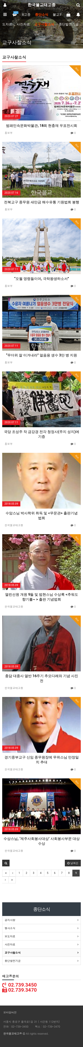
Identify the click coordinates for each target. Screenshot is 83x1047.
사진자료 (23, 24)
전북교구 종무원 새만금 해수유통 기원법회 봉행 (41, 202)
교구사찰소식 (44, 24)
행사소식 (10, 928)
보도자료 (10, 936)
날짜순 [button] (72, 863)
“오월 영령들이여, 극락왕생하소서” (41, 279)
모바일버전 (10, 1012)
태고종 (26, 15)
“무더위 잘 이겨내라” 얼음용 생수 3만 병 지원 (41, 355)
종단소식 (41, 15)
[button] (6, 863)
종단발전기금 (69, 24)
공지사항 (10, 920)
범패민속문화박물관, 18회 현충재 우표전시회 (41, 126)
